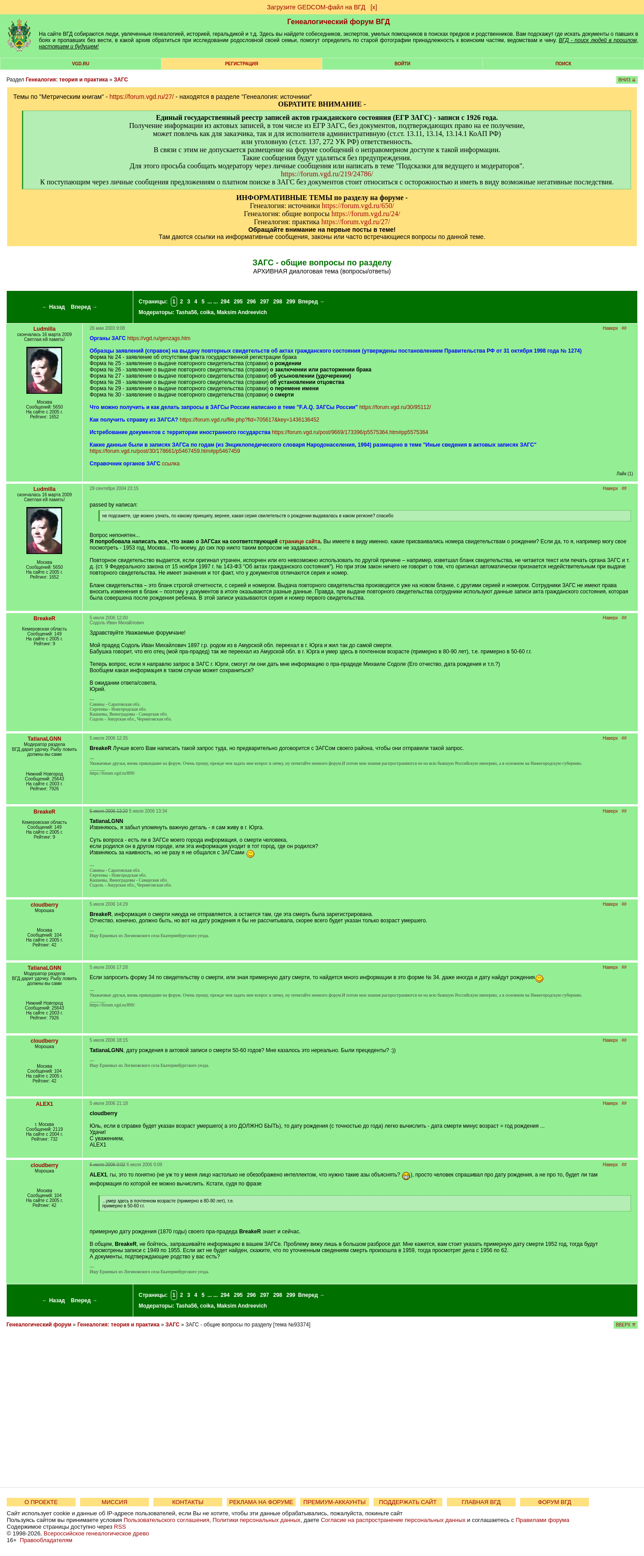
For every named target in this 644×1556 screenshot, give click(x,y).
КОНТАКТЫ (187, 1502)
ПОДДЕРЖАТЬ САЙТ (408, 1502)
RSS (120, 1526)
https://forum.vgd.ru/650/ (358, 205)
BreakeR (44, 618)
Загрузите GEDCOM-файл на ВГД (316, 7)
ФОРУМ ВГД (555, 1502)
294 (224, 301)
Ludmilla (44, 329)
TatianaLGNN (44, 739)
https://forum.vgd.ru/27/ (142, 96)
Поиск (563, 63)
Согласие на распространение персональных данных (393, 1520)
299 (290, 301)
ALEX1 (44, 1104)
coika (207, 312)
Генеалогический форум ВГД (338, 22)
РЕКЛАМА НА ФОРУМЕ (261, 1502)
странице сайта (299, 541)
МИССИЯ (114, 1502)
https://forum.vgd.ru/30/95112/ (395, 407)
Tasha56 (186, 312)
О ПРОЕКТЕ (41, 1502)
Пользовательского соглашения (166, 1520)
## (624, 328)
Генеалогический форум (38, 1325)
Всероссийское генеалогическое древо (96, 1533)
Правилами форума (542, 1520)
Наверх (610, 328)
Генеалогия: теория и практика (66, 80)
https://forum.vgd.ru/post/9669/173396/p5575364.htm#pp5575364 (350, 432)
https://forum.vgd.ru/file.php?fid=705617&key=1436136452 (249, 420)
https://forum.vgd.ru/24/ (365, 213)
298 (277, 301)
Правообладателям (46, 1540)
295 (238, 301)
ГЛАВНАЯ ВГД (481, 1502)
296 (251, 301)
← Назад (53, 307)
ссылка (171, 463)
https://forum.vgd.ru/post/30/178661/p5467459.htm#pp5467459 (164, 451)
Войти (402, 63)
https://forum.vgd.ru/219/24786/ (327, 174)
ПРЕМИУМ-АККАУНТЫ (334, 1502)
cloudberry (44, 905)
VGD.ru (80, 63)
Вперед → (84, 307)
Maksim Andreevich (242, 312)
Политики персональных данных (256, 1520)
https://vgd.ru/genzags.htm (158, 338)
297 (264, 301)
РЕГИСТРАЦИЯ (241, 63)
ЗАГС (121, 80)
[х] (373, 7)
